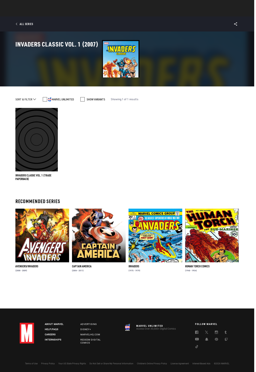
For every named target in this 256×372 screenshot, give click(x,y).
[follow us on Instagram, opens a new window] (216, 333)
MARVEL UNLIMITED (63, 124)
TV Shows (137, 12)
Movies (122, 12)
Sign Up (44, 4)
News (74, 12)
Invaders (134, 291)
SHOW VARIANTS (96, 124)
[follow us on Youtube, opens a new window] (197, 339)
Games (153, 12)
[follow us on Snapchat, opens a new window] (206, 340)
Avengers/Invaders (26, 291)
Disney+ (85, 329)
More (180, 12)
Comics (87, 12)
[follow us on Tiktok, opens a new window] (196, 347)
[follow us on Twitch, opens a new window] (226, 340)
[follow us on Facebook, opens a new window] (196, 333)
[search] (230, 4)
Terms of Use (31, 363)
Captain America (81, 291)
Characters (105, 12)
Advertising (88, 324)
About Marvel (54, 324)
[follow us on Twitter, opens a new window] (206, 333)
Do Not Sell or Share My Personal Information (111, 363)
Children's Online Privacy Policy (152, 363)
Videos (167, 12)
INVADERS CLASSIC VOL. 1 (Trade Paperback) (33, 202)
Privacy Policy (48, 363)
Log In (32, 4)
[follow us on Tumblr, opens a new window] (226, 333)
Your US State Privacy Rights (72, 363)
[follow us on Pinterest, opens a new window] (216, 339)
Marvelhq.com (90, 334)
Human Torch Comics (197, 291)
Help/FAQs (51, 329)
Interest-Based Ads (201, 363)
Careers (50, 334)
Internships (53, 339)
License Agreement (180, 363)
